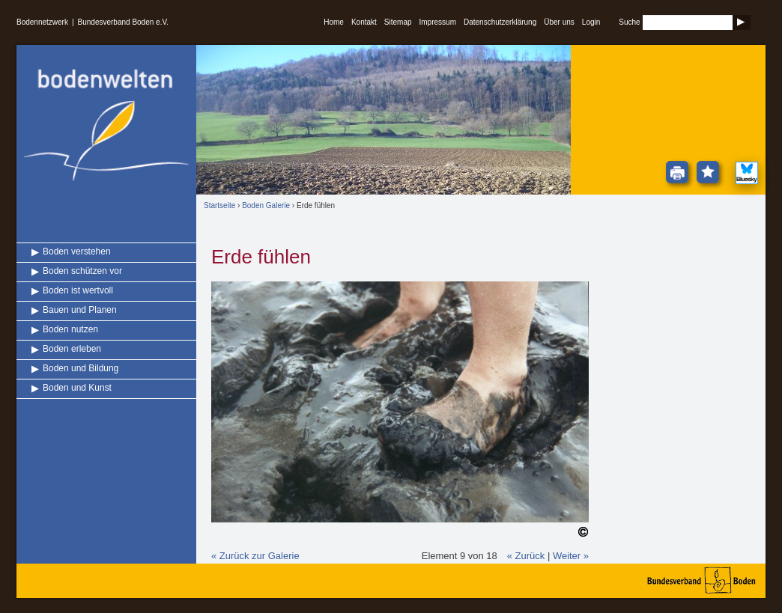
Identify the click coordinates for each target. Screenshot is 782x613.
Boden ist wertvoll (78, 290)
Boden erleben (72, 349)
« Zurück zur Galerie (255, 555)
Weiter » (571, 555)
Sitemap (398, 22)
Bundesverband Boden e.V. (123, 22)
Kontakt (364, 22)
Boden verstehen (77, 251)
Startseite (219, 205)
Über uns (559, 22)
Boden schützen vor (82, 271)
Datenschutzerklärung (500, 22)
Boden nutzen (70, 329)
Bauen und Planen (80, 310)
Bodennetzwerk (42, 22)
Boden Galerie (266, 205)
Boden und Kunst (77, 387)
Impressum (437, 22)
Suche (629, 22)
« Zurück (526, 555)
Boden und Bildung (80, 368)
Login (591, 22)
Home (334, 22)
